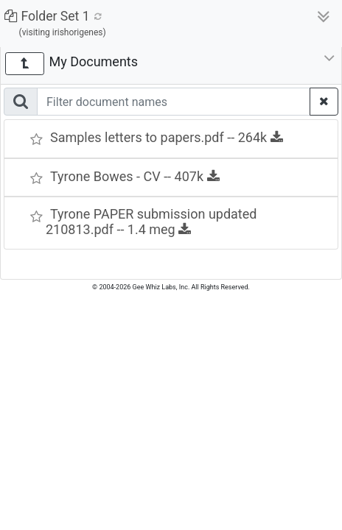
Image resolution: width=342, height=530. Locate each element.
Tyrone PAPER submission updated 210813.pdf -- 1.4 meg (151, 221)
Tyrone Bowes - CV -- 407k (135, 176)
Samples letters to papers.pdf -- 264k (166, 137)
